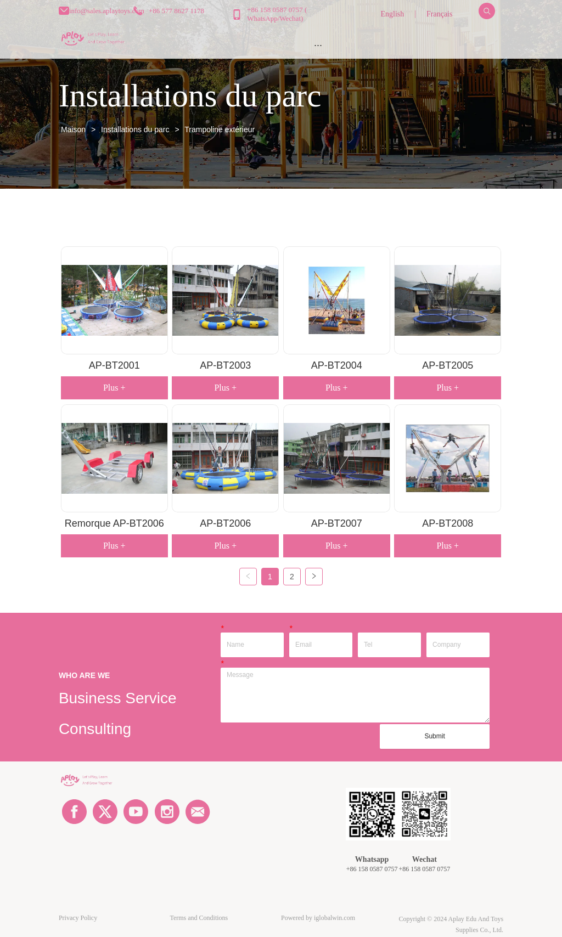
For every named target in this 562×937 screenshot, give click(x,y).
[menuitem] (318, 45)
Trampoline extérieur (219, 129)
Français (439, 14)
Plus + (114, 387)
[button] (318, 45)
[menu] (318, 45)
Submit (434, 736)
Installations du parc (135, 129)
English (392, 14)
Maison (73, 129)
